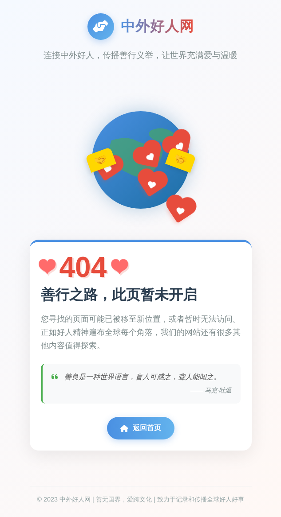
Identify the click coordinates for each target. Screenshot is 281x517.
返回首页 (140, 428)
